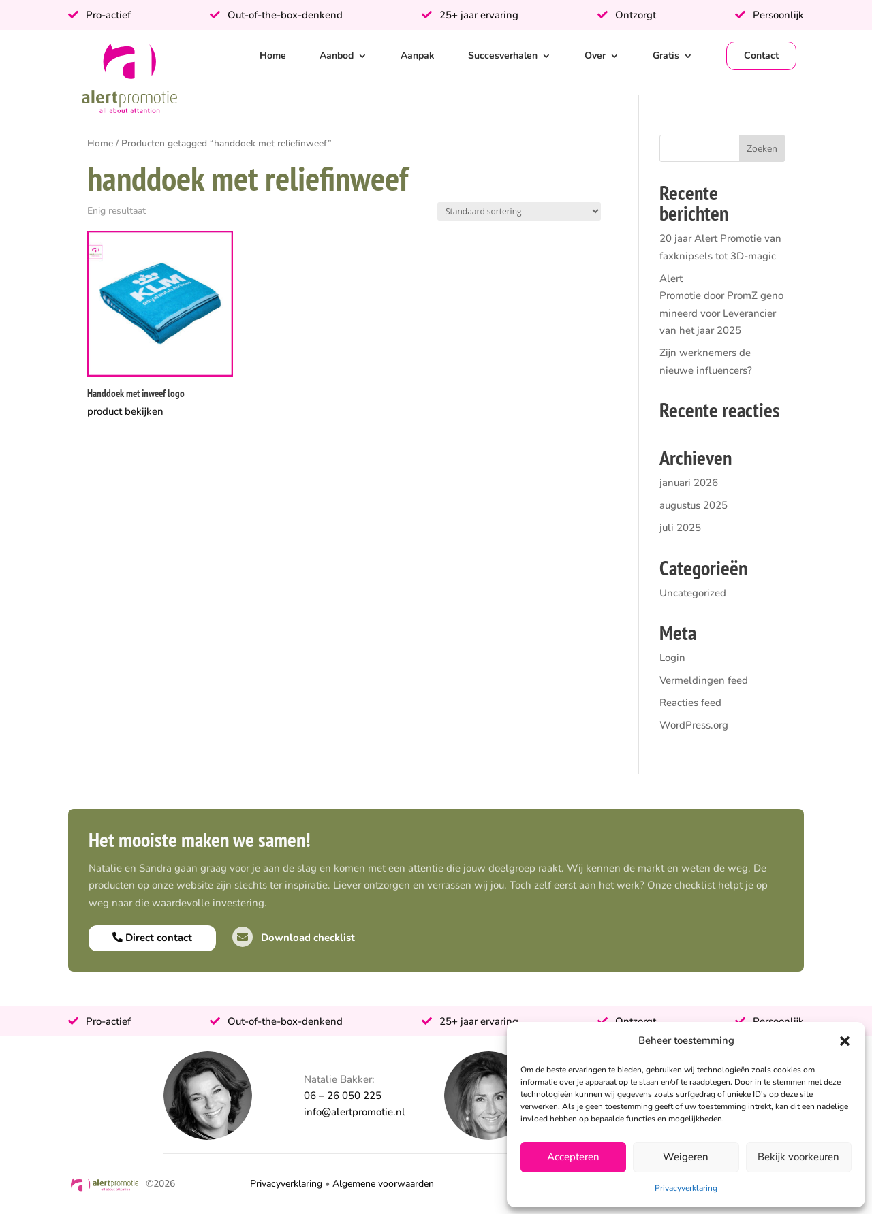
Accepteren (573, 1157)
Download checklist (293, 937)
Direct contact (152, 937)
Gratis (666, 55)
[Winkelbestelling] (519, 211)
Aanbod (337, 55)
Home (273, 55)
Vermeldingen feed (703, 680)
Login (672, 658)
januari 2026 (688, 483)
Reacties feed (690, 702)
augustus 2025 (693, 505)
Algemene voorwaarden (383, 1183)
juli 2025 (680, 527)
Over (595, 55)
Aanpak (418, 55)
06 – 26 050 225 (343, 1095)
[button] (845, 1041)
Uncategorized (692, 593)
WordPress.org (693, 725)
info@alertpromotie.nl (354, 1112)
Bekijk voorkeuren (798, 1157)
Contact (761, 55)
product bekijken (125, 411)
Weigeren (685, 1157)
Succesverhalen (503, 55)
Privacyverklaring (686, 1188)
